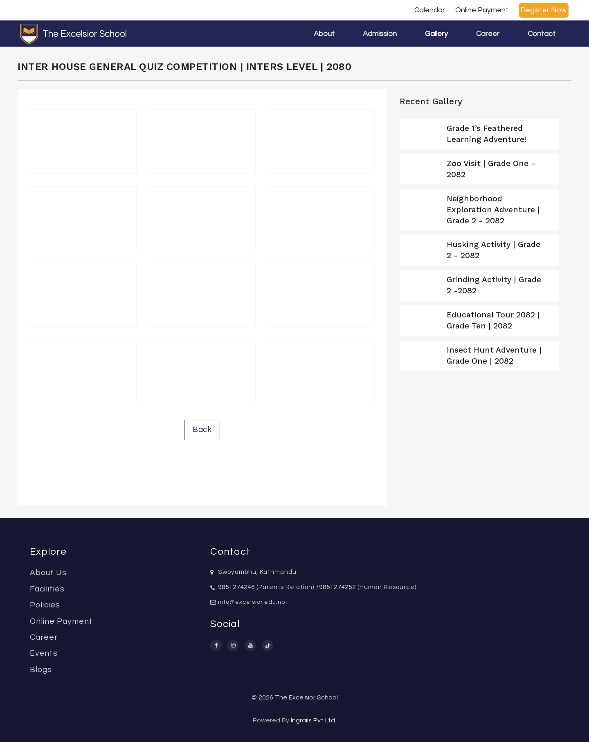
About (324, 34)
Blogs (41, 670)
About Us (48, 573)
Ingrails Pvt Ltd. (313, 720)
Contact (541, 34)
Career (487, 34)
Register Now (544, 10)
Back (202, 429)
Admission (380, 34)
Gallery (436, 34)
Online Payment (481, 10)
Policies (45, 605)
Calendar (429, 10)
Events (44, 653)
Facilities (47, 589)
